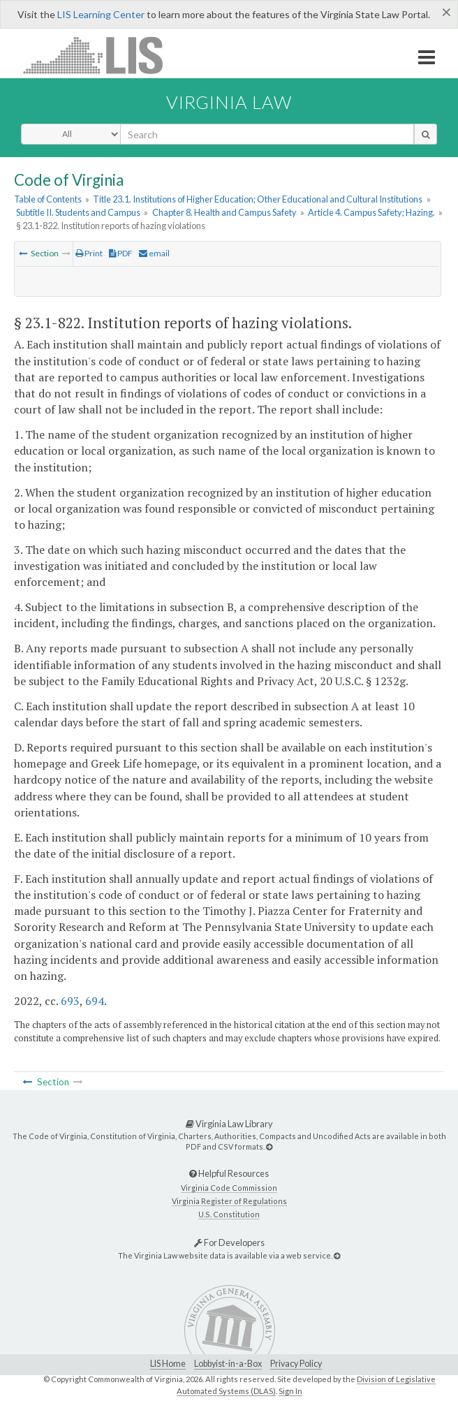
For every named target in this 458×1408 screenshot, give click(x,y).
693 (70, 1001)
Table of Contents (48, 199)
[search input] (267, 134)
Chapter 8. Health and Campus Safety (224, 212)
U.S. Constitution (229, 1214)
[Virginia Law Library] (269, 1146)
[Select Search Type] (71, 134)
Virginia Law (229, 101)
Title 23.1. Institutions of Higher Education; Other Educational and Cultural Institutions (257, 199)
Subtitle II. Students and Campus (78, 212)
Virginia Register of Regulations (229, 1200)
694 (94, 1001)
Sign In (290, 1390)
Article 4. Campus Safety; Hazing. (371, 212)
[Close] (446, 12)
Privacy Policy (296, 1363)
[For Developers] (337, 1255)
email (154, 253)
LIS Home (168, 1363)
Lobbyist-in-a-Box (228, 1363)
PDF (121, 253)
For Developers (229, 1242)
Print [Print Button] (89, 253)
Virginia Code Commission (229, 1187)
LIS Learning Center (101, 14)
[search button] (425, 134)
